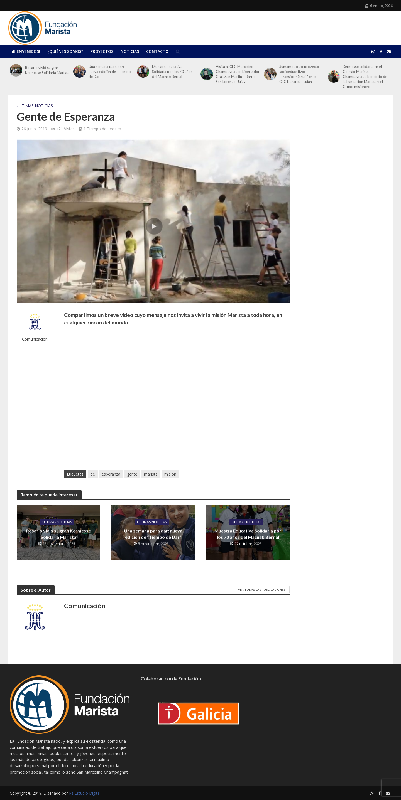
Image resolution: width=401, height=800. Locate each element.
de (93, 474)
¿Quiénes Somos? (65, 51)
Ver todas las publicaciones (261, 589)
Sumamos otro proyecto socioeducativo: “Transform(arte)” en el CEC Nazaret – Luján (299, 74)
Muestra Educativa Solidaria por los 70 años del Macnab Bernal (172, 71)
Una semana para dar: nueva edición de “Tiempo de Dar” (110, 71)
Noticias (130, 51)
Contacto (157, 51)
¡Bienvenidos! (26, 51)
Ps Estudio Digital (85, 793)
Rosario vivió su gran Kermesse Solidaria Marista (47, 70)
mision (170, 474)
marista (151, 474)
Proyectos (102, 51)
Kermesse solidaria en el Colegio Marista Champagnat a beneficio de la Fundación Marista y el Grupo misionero (365, 76)
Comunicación (35, 339)
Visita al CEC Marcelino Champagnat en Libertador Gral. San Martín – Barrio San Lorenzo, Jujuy (238, 74)
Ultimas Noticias (35, 105)
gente (132, 474)
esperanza (111, 474)
